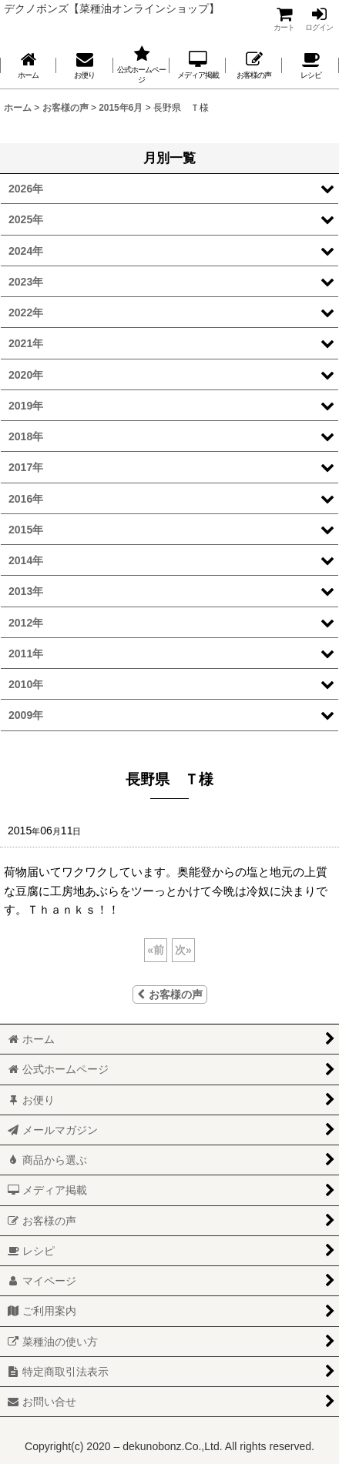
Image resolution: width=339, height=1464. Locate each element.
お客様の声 (170, 994)
